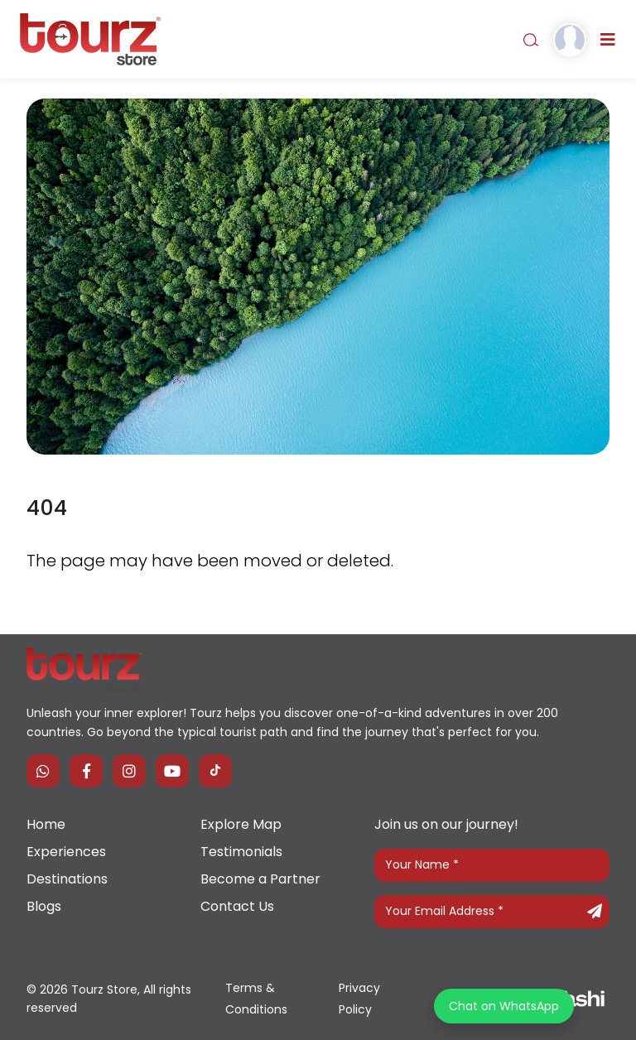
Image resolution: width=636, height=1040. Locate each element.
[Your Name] (492, 865)
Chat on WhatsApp (504, 1006)
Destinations (67, 878)
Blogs (43, 906)
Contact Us (237, 906)
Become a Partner (260, 878)
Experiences (66, 851)
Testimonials (241, 851)
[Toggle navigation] (608, 40)
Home (45, 824)
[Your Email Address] (492, 911)
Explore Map (241, 824)
